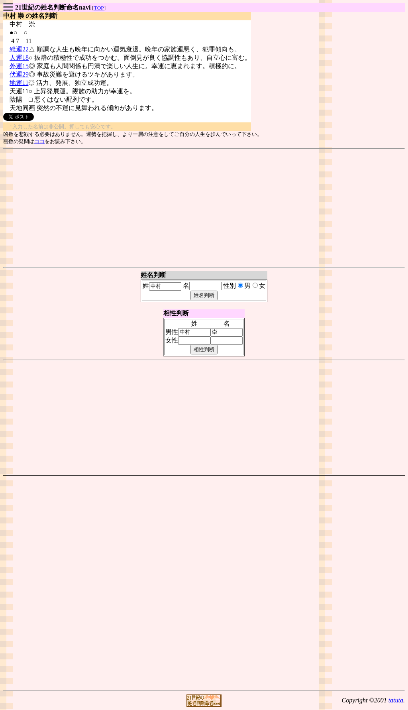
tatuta (395, 700)
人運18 (19, 57)
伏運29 (19, 74)
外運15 (19, 66)
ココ (39, 141)
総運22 (19, 49)
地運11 (19, 82)
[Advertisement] (204, 208)
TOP (99, 8)
